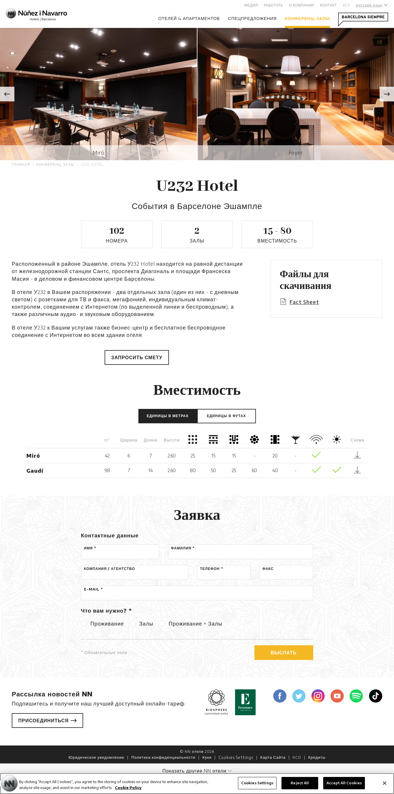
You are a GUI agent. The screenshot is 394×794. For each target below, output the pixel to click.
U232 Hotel (92, 164)
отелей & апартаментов (189, 18)
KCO (346, 5)
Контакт (328, 5)
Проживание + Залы (195, 623)
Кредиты (317, 757)
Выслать (284, 653)
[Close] (384, 783)
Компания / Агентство (109, 568)
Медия (251, 5)
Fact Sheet (304, 301)
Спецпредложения (252, 18)
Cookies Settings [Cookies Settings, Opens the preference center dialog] (257, 782)
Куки (207, 757)
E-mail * (93, 589)
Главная (21, 164)
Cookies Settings (236, 757)
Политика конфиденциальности (163, 757)
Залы (146, 623)
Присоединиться (47, 720)
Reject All (300, 782)
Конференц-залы (307, 18)
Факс (268, 568)
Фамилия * (183, 548)
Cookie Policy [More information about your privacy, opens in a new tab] (128, 787)
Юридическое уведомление (96, 757)
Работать (273, 5)
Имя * (90, 548)
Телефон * (211, 568)
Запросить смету (136, 357)
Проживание (107, 623)
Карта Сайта (273, 757)
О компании (301, 5)
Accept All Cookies (344, 782)
